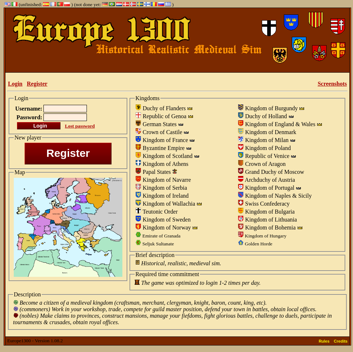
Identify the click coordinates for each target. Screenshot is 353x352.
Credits (341, 341)
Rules (324, 341)
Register (37, 84)
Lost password (80, 126)
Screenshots (332, 84)
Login (15, 84)
